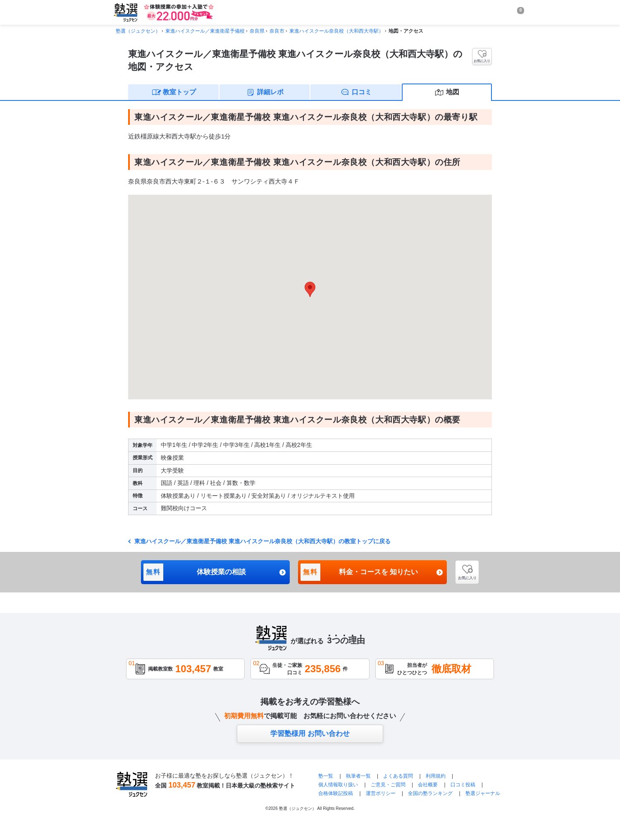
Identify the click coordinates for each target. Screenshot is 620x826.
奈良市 (276, 31)
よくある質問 (398, 776)
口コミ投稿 (463, 785)
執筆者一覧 (358, 776)
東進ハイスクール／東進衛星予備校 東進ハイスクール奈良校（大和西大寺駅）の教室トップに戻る (262, 541)
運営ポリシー (381, 793)
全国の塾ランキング (430, 793)
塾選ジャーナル (482, 793)
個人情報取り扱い (338, 785)
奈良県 (257, 31)
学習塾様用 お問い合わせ (310, 734)
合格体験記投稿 (335, 793)
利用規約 (436, 776)
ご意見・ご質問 (388, 785)
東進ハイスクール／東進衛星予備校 (205, 31)
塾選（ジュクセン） (138, 31)
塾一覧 (325, 776)
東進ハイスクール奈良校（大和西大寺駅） (336, 31)
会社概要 (428, 785)
